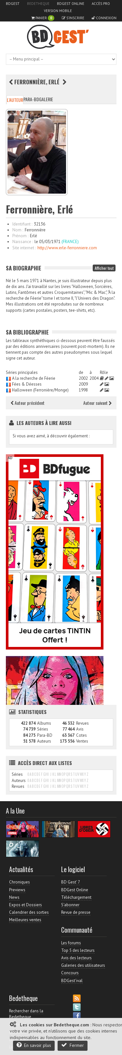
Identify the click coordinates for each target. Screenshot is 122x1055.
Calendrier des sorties (29, 912)
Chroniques (19, 882)
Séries (42, 729)
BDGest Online (70, 3)
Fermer (72, 1045)
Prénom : (20, 236)
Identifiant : (22, 224)
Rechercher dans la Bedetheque (26, 1014)
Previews (17, 890)
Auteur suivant (97, 402)
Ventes (82, 741)
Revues (82, 723)
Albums (44, 723)
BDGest (13, 3)
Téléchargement (76, 897)
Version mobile (58, 10)
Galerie (46, 99)
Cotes (81, 735)
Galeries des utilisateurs (83, 965)
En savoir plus (34, 1045)
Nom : (17, 230)
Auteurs (44, 741)
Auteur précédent (28, 402)
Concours (70, 973)
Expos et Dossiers (25, 905)
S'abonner (70, 905)
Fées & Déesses (27, 384)
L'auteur (15, 99)
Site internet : (24, 248)
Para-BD (31, 99)
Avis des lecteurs (76, 958)
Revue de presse (75, 912)
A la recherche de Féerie (33, 378)
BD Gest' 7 (70, 882)
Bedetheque (38, 3)
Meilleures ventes (25, 920)
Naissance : (22, 241)
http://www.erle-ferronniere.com (67, 248)
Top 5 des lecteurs (78, 950)
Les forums (71, 943)
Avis (80, 729)
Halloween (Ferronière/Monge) (40, 390)
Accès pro (101, 3)
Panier (42, 18)
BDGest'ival (72, 980)
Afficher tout (104, 268)
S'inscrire (73, 18)
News (14, 897)
